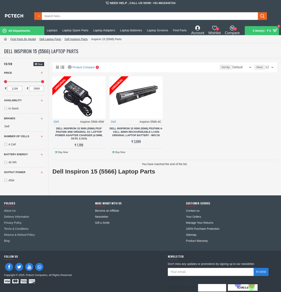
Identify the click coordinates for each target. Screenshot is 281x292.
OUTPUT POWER (14, 172)
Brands (9, 118)
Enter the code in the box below (181, 277)
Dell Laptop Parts (50, 39)
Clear (40, 64)
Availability (13, 100)
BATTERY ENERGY (16, 154)
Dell (56, 121)
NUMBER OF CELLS (16, 136)
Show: (261, 67)
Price (8, 72)
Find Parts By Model (23, 39)
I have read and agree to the (197, 286)
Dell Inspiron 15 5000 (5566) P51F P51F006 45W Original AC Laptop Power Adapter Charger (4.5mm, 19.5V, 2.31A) (79, 133)
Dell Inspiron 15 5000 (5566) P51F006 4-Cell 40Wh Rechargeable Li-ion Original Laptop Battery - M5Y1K (136, 132)
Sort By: (223, 67)
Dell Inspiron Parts (76, 39)
